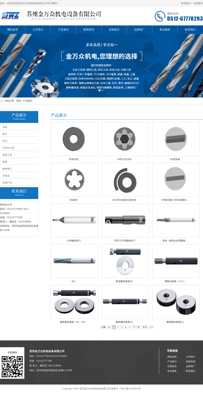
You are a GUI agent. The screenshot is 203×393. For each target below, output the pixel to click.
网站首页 (12, 29)
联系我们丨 (187, 3)
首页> (19, 101)
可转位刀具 (8, 148)
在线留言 (198, 3)
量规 (5, 162)
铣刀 (5, 134)
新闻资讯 (88, 29)
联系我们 (190, 29)
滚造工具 (7, 155)
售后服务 (165, 29)
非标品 (6, 175)
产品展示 (63, 29)
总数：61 (106, 327)
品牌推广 (139, 29)
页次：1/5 (148, 327)
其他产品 (7, 182)
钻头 (5, 141)
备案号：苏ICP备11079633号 (126, 388)
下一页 (136, 327)
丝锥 (5, 127)
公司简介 (38, 29)
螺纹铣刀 (7, 169)
